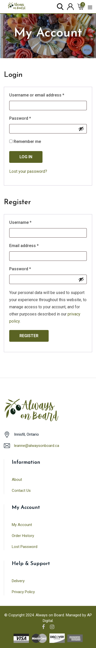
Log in (25, 156)
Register (28, 335)
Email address (32, 245)
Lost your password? (28, 171)
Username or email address (45, 94)
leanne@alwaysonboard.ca (36, 445)
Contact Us (21, 490)
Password (28, 118)
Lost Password (24, 546)
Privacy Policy (23, 592)
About (17, 479)
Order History (23, 535)
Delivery (18, 581)
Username (28, 222)
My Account (22, 524)
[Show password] (81, 128)
